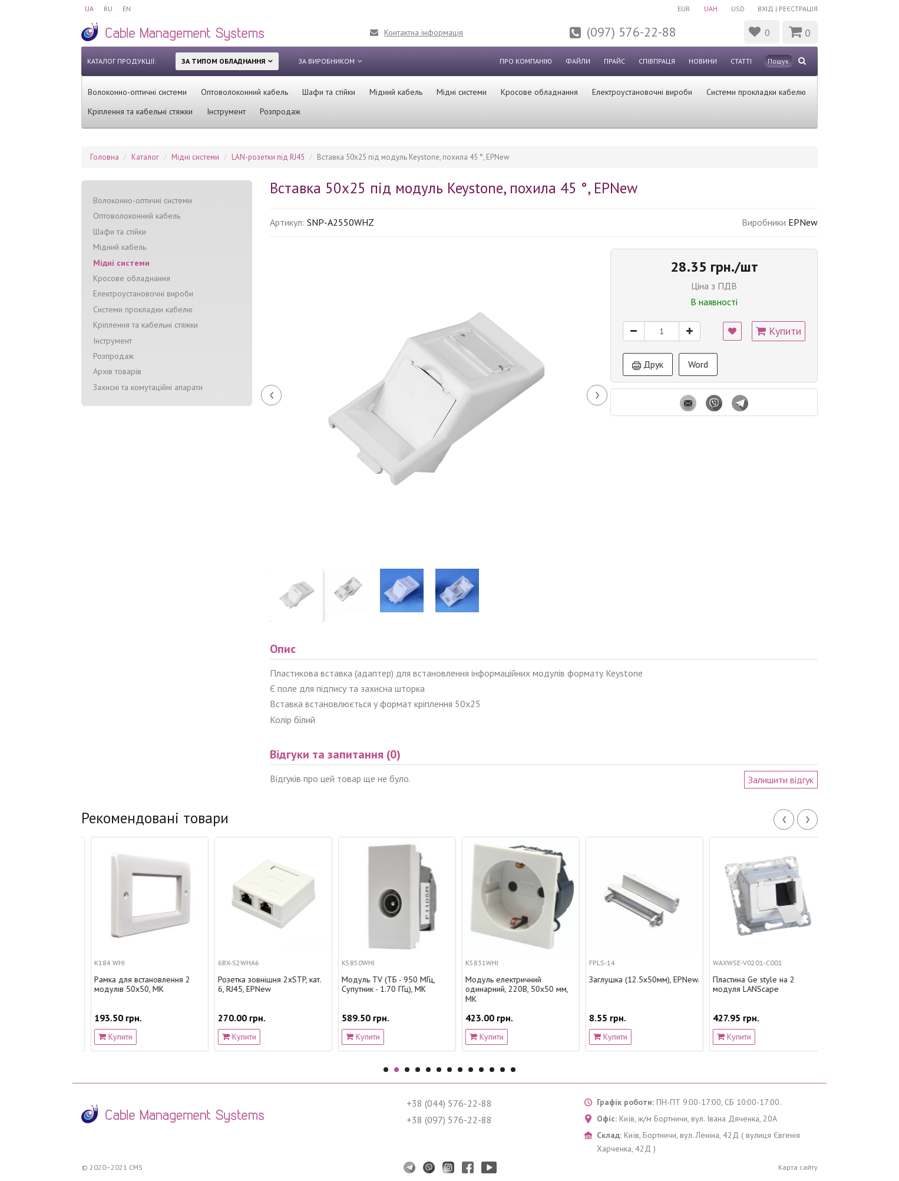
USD (736, 8)
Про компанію (526, 61)
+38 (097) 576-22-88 (449, 1120)
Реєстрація (798, 8)
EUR (679, 8)
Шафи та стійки (328, 92)
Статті (741, 61)
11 (492, 1069)
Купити (778, 331)
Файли (578, 61)
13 (513, 1069)
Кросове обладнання (539, 92)
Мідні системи (462, 92)
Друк (647, 364)
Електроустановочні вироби (642, 92)
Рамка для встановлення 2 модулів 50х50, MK (257, 985)
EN (130, 8)
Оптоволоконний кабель (244, 92)
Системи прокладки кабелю (756, 92)
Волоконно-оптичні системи (137, 92)
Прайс (614, 61)
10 (481, 1069)
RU (109, 8)
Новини (703, 61)
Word (698, 364)
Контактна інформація (423, 32)
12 (502, 1069)
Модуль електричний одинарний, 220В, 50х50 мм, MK (136, 989)
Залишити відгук (781, 780)
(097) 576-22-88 (631, 32)
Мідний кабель (395, 92)
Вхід (766, 8)
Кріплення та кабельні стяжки (140, 111)
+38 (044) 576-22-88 (449, 1103)
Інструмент (226, 111)
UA (89, 8)
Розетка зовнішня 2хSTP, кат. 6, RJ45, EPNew (383, 985)
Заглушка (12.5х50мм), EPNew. (758, 980)
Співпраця (657, 61)
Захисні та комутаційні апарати (148, 387)
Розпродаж (280, 111)
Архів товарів (117, 371)
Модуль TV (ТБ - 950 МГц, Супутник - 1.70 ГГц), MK (502, 985)
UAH (707, 8)
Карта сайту (798, 1167)
